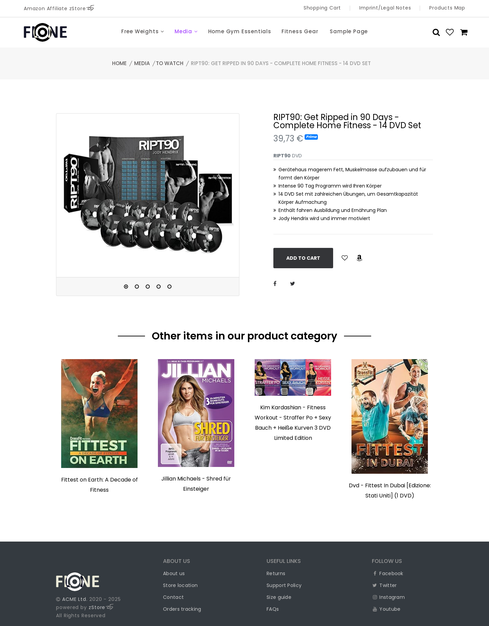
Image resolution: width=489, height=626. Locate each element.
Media (186, 31)
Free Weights (142, 31)
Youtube (386, 609)
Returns (276, 573)
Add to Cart (303, 258)
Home (119, 63)
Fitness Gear (300, 31)
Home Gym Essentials (239, 31)
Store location (180, 585)
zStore (101, 607)
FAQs (273, 609)
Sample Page (349, 31)
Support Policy (284, 585)
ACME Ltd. (75, 599)
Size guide (279, 597)
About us (174, 573)
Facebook (387, 573)
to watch (169, 63)
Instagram (388, 597)
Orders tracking (182, 609)
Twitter (384, 585)
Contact (173, 597)
